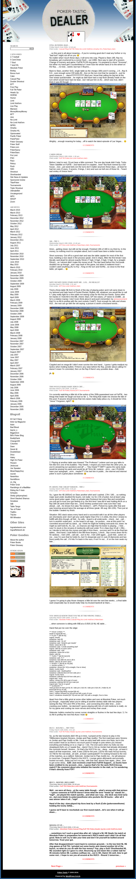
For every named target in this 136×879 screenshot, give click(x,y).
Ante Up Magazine (18, 422)
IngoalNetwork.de (17, 530)
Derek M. (14, 449)
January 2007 (16, 371)
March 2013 (15, 213)
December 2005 (16, 407)
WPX (12, 196)
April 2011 (14, 251)
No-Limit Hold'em (17, 123)
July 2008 (14, 322)
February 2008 (16, 336)
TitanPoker (14, 183)
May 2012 (14, 226)
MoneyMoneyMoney (18, 112)
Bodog (13, 71)
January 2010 (16, 273)
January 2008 (16, 338)
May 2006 (14, 393)
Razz (12, 161)
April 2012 (14, 229)
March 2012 (15, 232)
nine (12, 117)
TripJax (13, 515)
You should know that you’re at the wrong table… (75, 616)
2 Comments (88, 232)
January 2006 (16, 404)
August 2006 (15, 385)
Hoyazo (13, 463)
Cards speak (55, 154)
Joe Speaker (15, 468)
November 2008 (16, 311)
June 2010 (14, 262)
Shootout (14, 172)
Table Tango (15, 506)
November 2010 (16, 256)
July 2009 (14, 289)
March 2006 (15, 398)
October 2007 (16, 347)
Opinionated (15, 134)
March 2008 (15, 333)
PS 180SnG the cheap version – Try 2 (66, 487)
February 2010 (16, 270)
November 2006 (16, 377)
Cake (12, 76)
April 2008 (14, 330)
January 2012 (16, 237)
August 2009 (15, 286)
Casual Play (15, 79)
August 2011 (15, 243)
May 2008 (14, 327)
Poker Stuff (14, 144)
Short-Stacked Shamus (19, 498)
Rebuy (13, 164)
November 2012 (16, 221)
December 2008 (16, 308)
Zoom (12, 202)
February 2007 (16, 368)
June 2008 (14, 325)
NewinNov (14, 476)
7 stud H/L (14, 65)
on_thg (13, 482)
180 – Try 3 (54, 241)
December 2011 (16, 240)
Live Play (14, 106)
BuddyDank (15, 438)
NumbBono (15, 479)
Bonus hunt (15, 73)
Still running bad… (59, 45)
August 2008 (15, 319)
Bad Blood (14, 427)
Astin (12, 425)
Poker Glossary (16, 142)
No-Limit (13, 120)
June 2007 (14, 357)
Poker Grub (15, 485)
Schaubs (14, 493)
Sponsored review (17, 180)
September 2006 (17, 382)
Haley (12, 457)
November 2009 (16, 278)
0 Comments (88, 145)
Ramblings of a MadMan (20, 487)
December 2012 (16, 218)
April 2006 (14, 396)
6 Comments (88, 773)
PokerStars (14, 153)
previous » (121, 866)
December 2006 (16, 374)
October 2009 (16, 281)
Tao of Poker (15, 509)
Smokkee (14, 501)
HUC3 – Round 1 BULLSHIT (62, 782)
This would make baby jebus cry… (66, 387)
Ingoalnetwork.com (18, 527)
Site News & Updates (19, 177)
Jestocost (14, 466)
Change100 (15, 441)
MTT (12, 114)
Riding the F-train (17, 490)
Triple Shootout (16, 188)
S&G (12, 169)
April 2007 (14, 363)
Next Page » (56, 866)
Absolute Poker (16, 68)
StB (11, 504)
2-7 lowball (14, 57)
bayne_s (13, 430)
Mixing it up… (56, 825)
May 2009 (14, 295)
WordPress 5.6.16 (73, 876)
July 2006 (14, 388)
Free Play (14, 87)
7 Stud (13, 63)
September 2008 (17, 317)
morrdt (13, 474)
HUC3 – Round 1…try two (61, 728)
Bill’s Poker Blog (17, 435)
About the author (17, 540)
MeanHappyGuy (17, 471)
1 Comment (88, 719)
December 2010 (16, 254)
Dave (12, 446)
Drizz (12, 455)
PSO (12, 158)
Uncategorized (16, 194)
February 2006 (16, 401)
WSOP (13, 199)
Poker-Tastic (71, 11)
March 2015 (15, 210)
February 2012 (16, 235)
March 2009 (15, 300)
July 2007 (14, 355)
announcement (120, 299)
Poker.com (14, 147)
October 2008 (16, 314)
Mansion (13, 109)
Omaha (13, 128)
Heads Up (14, 93)
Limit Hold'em (15, 103)
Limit (12, 101)
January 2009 (16, 306)
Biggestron (14, 433)
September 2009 (17, 284)
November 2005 (16, 409)
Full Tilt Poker (16, 90)
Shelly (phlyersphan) (18, 496)
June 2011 (14, 248)
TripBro (13, 512)
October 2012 (16, 224)
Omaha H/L (15, 131)
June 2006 (14, 390)
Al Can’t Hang (16, 419)
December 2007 (16, 341)
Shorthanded (15, 175)
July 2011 (14, 246)
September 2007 (17, 349)
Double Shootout (17, 82)
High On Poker (16, 460)
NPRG (13, 125)
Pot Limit (14, 155)
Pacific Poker (15, 136)
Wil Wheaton (15, 517)
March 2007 (15, 366)
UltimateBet (15, 191)
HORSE (13, 95)
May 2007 (14, 360)
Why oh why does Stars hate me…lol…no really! (74, 282)
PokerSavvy (15, 150)
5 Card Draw (15, 60)
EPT (12, 84)
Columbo (14, 444)
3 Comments (88, 378)
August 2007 (15, 352)
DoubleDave (15, 452)
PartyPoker (14, 139)
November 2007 (16, 344)
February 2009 (16, 303)
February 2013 (16, 215)
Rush (12, 166)
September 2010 (17, 259)
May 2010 (14, 265)
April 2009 (14, 297)
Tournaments (15, 185)
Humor (13, 98)
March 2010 (15, 267)
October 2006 (16, 379)
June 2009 (14, 292)
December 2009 (16, 276)
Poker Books (15, 542)
